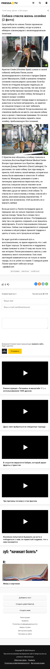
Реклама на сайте (25, 634)
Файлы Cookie (25, 627)
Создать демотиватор (25, 604)
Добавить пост (25, 598)
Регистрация (25, 617)
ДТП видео (24, 11)
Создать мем (25, 610)
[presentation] (21, 335)
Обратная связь (20, 660)
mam (15, 11)
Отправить (15, 351)
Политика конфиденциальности (25, 624)
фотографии (15, 271)
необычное (35, 271)
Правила (25, 621)
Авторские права (25, 631)
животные (25, 271)
